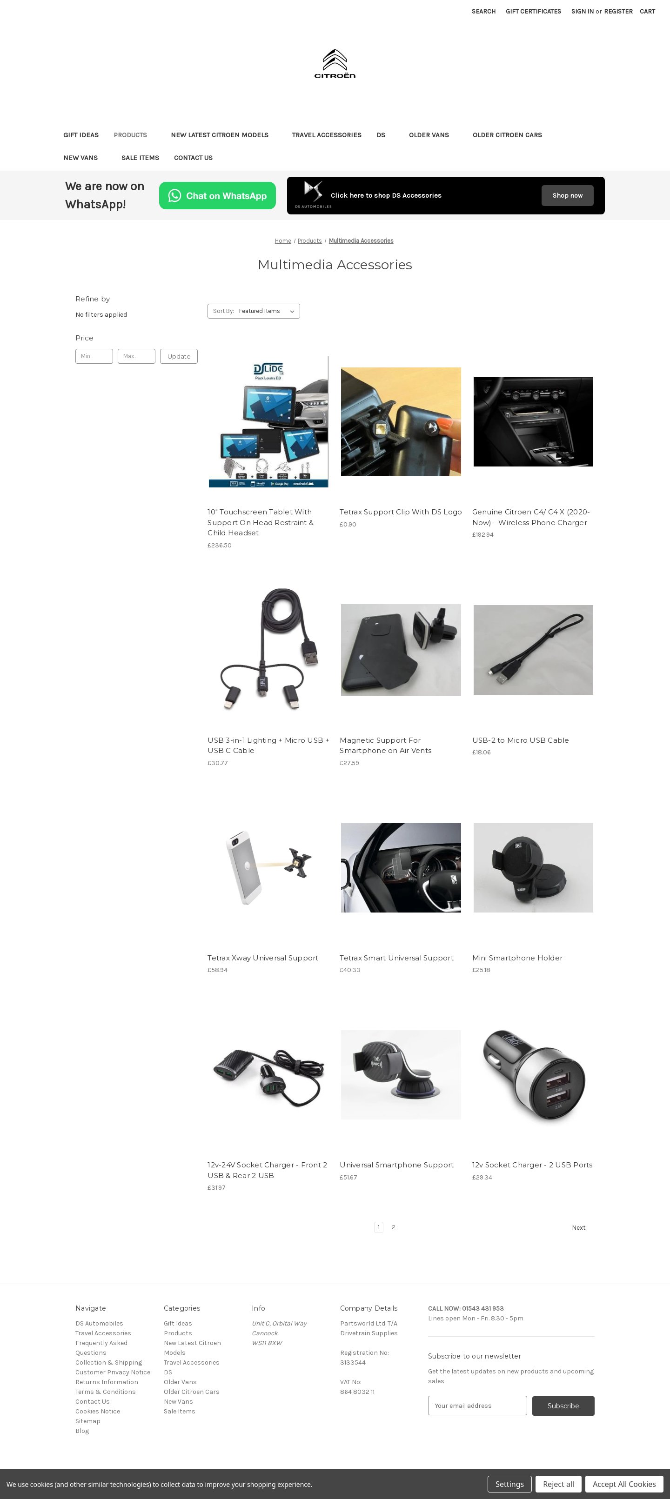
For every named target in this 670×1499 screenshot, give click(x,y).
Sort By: (223, 310)
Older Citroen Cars (512, 135)
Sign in (582, 11)
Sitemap (87, 1421)
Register (618, 11)
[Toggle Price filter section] (136, 338)
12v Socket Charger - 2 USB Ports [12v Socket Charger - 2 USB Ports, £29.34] (532, 1164)
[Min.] (94, 356)
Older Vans (433, 135)
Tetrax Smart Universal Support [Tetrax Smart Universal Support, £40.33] (397, 957)
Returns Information (106, 1382)
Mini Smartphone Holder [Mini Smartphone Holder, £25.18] (517, 957)
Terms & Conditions (105, 1392)
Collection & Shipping (108, 1362)
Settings (510, 1484)
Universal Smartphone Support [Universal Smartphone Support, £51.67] (397, 1164)
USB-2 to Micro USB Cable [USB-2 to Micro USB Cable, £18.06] (521, 740)
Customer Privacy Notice (112, 1372)
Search (484, 11)
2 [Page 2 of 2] (393, 1227)
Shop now (568, 196)
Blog (82, 1431)
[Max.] (136, 356)
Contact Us (193, 157)
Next (583, 1228)
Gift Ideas (81, 135)
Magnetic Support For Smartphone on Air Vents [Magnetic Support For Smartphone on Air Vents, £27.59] (385, 745)
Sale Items (140, 157)
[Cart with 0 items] (647, 11)
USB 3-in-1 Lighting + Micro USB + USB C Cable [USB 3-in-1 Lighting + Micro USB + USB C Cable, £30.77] (268, 745)
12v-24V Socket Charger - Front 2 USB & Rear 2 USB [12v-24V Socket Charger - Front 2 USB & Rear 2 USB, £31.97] (267, 1170)
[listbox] (269, 311)
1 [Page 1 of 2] (379, 1227)
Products (135, 135)
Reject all (558, 1484)
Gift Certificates (533, 11)
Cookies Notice (97, 1411)
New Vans (85, 157)
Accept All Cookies (624, 1484)
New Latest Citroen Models (224, 135)
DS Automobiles (99, 1323)
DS (385, 135)
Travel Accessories (327, 135)
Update (179, 356)
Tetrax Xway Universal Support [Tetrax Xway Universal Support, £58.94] (263, 957)
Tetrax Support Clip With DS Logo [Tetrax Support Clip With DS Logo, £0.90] (401, 511)
